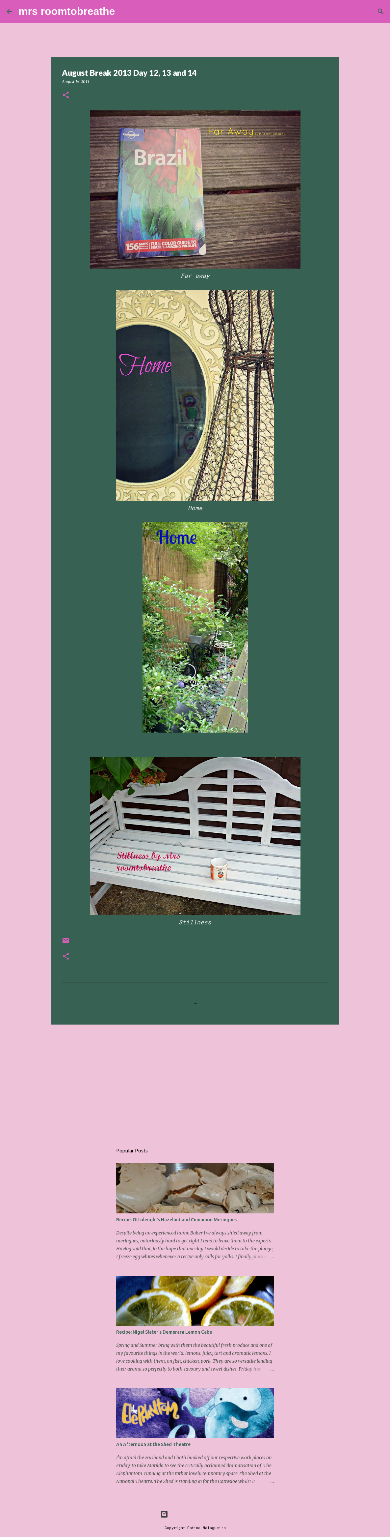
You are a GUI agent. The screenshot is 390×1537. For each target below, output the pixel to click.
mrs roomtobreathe (66, 11)
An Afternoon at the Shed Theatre (153, 1444)
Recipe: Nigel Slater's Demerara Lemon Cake (164, 1332)
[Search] (124, 11)
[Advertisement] (195, 1080)
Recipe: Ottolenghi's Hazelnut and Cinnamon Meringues (176, 1219)
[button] (66, 95)
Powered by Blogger (195, 1514)
